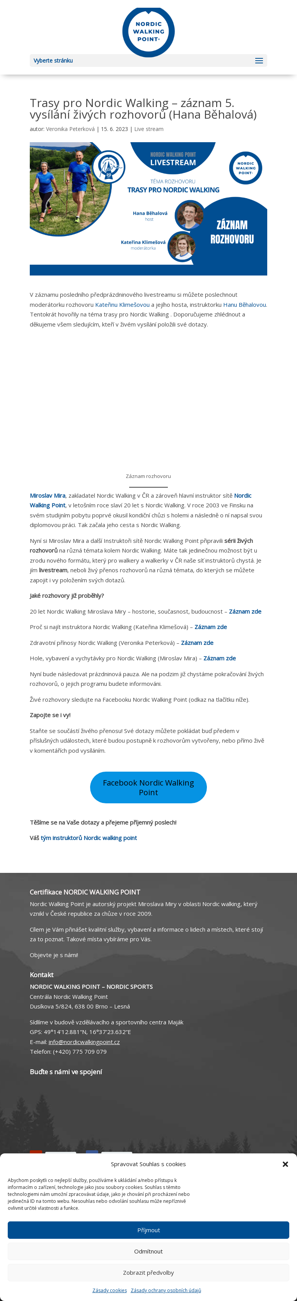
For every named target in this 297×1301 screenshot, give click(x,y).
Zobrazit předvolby (148, 1272)
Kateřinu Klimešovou (122, 304)
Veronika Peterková (70, 129)
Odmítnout (148, 1251)
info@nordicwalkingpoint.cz (84, 1042)
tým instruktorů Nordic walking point (89, 838)
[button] (285, 1164)
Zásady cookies (109, 1290)
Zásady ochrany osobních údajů (166, 1290)
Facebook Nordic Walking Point (148, 787)
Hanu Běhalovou (244, 304)
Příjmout (148, 1230)
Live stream (149, 129)
